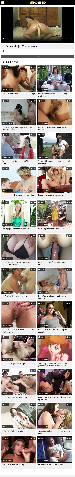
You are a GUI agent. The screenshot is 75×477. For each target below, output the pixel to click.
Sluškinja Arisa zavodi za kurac (15, 296)
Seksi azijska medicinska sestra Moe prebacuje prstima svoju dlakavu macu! (54, 364)
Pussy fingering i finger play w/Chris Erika (52, 263)
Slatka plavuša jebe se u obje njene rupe (18, 94)
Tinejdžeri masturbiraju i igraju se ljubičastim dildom (16, 263)
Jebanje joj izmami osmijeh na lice (16, 228)
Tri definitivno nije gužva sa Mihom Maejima (16, 162)
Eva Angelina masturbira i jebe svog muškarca (52, 95)
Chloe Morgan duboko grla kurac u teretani (52, 128)
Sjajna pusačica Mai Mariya (13, 465)
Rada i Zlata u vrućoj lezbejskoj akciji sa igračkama (54, 398)
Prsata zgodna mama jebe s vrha (51, 228)
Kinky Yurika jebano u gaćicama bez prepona (52, 297)
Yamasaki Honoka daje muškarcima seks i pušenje (54, 162)
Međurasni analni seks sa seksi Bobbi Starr (17, 398)
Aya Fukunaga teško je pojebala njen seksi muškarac (17, 128)
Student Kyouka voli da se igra (50, 465)
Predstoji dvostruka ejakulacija (50, 195)
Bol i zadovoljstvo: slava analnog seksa (18, 195)
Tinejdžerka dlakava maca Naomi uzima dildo (54, 432)
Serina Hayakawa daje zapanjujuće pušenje (52, 331)
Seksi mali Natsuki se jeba (12, 431)
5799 (6, 51)
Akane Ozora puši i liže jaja (13, 363)
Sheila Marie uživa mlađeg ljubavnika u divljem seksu (18, 331)
